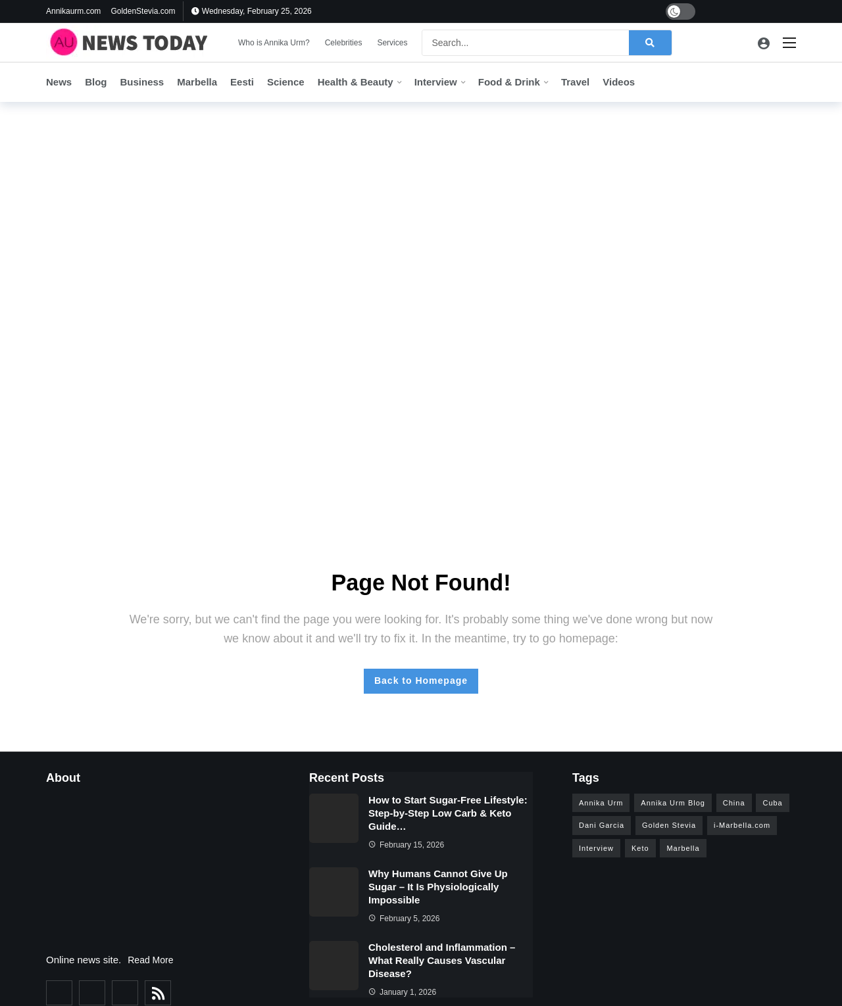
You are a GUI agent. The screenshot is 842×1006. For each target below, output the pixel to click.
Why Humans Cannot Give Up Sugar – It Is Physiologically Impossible (438, 886)
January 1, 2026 (402, 992)
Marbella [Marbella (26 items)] (682, 848)
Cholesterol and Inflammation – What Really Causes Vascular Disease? (441, 960)
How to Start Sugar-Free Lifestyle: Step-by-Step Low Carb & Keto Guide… (448, 813)
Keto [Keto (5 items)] (640, 848)
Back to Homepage (421, 680)
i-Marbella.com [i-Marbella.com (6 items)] (742, 825)
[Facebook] (709, 11)
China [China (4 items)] (734, 803)
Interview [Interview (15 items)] (596, 848)
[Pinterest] (791, 11)
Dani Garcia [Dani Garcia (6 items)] (601, 825)
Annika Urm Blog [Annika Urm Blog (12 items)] (673, 803)
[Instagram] (770, 11)
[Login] (764, 43)
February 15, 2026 (406, 845)
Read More (150, 960)
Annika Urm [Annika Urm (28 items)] (601, 803)
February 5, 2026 (403, 918)
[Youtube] (750, 11)
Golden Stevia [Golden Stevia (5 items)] (669, 825)
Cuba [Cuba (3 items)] (772, 803)
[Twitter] (730, 11)
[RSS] (158, 992)
